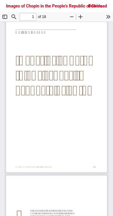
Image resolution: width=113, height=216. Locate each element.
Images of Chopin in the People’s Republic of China (54, 6)
